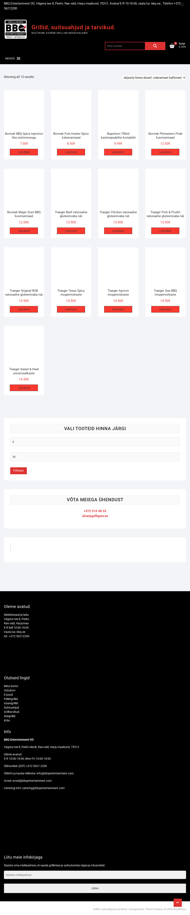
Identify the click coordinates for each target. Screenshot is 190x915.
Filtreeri (18, 470)
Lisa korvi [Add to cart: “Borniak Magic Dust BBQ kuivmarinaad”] (24, 230)
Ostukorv (10, 690)
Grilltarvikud (11, 711)
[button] (10, 58)
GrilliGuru (22, 549)
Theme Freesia (153, 909)
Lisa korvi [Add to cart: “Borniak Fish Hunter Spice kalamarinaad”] (71, 152)
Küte (7, 720)
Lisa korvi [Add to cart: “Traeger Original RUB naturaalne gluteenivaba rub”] (24, 309)
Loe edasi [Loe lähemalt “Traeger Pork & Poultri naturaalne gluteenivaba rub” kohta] (165, 230)
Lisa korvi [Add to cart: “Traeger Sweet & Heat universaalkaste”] (24, 387)
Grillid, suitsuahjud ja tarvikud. (74, 27)
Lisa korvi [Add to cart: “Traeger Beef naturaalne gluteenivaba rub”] (71, 230)
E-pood (8, 694)
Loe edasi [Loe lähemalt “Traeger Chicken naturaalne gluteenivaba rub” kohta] (118, 230)
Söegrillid (9, 716)
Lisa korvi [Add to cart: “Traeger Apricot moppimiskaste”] (118, 309)
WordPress (179, 909)
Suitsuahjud (11, 707)
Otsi (155, 46)
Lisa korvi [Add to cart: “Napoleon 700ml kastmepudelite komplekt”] (118, 152)
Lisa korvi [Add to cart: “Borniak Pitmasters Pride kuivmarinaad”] (165, 152)
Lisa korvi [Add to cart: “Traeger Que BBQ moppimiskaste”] (165, 309)
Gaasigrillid (11, 703)
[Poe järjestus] (153, 77)
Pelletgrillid (11, 699)
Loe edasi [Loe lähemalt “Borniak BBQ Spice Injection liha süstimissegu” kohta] (24, 152)
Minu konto (11, 686)
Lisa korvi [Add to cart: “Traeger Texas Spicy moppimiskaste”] (71, 309)
